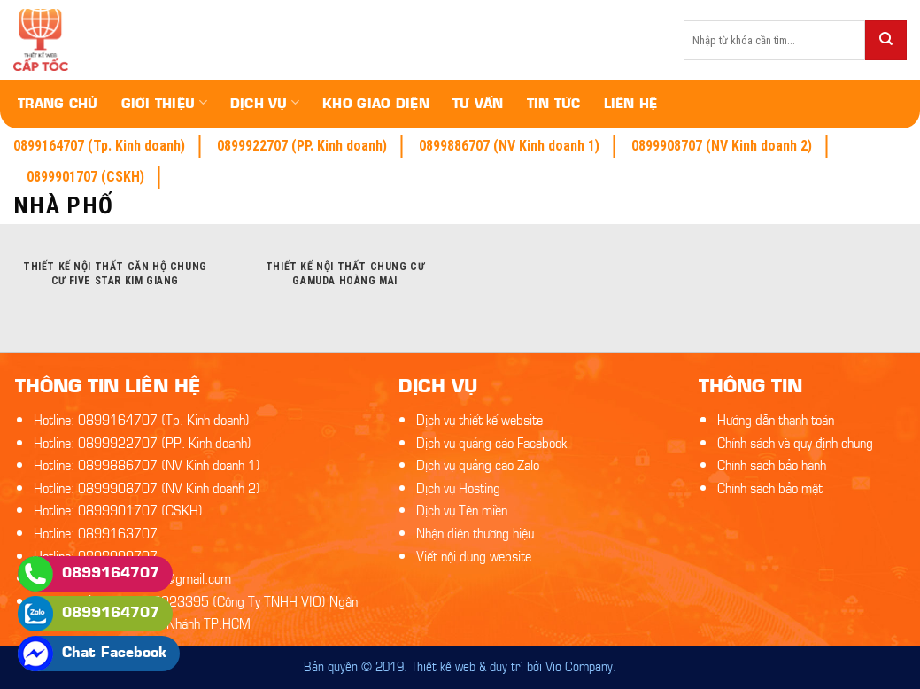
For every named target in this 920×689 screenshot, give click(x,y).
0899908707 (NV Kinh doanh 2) (721, 145)
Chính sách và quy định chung (795, 441)
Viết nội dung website (473, 555)
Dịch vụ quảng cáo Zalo (477, 463)
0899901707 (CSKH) (85, 176)
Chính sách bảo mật (770, 486)
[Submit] (886, 40)
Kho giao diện (375, 102)
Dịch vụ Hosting (458, 486)
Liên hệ (631, 102)
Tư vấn (478, 102)
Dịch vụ (264, 103)
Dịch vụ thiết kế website (479, 418)
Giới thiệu (164, 103)
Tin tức (554, 102)
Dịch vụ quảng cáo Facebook (491, 441)
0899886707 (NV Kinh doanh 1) (509, 145)
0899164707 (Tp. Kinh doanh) (99, 145)
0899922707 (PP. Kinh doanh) (302, 145)
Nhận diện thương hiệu (475, 532)
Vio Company (579, 665)
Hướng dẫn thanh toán (775, 418)
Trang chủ (58, 102)
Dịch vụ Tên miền (461, 508)
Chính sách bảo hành (771, 463)
